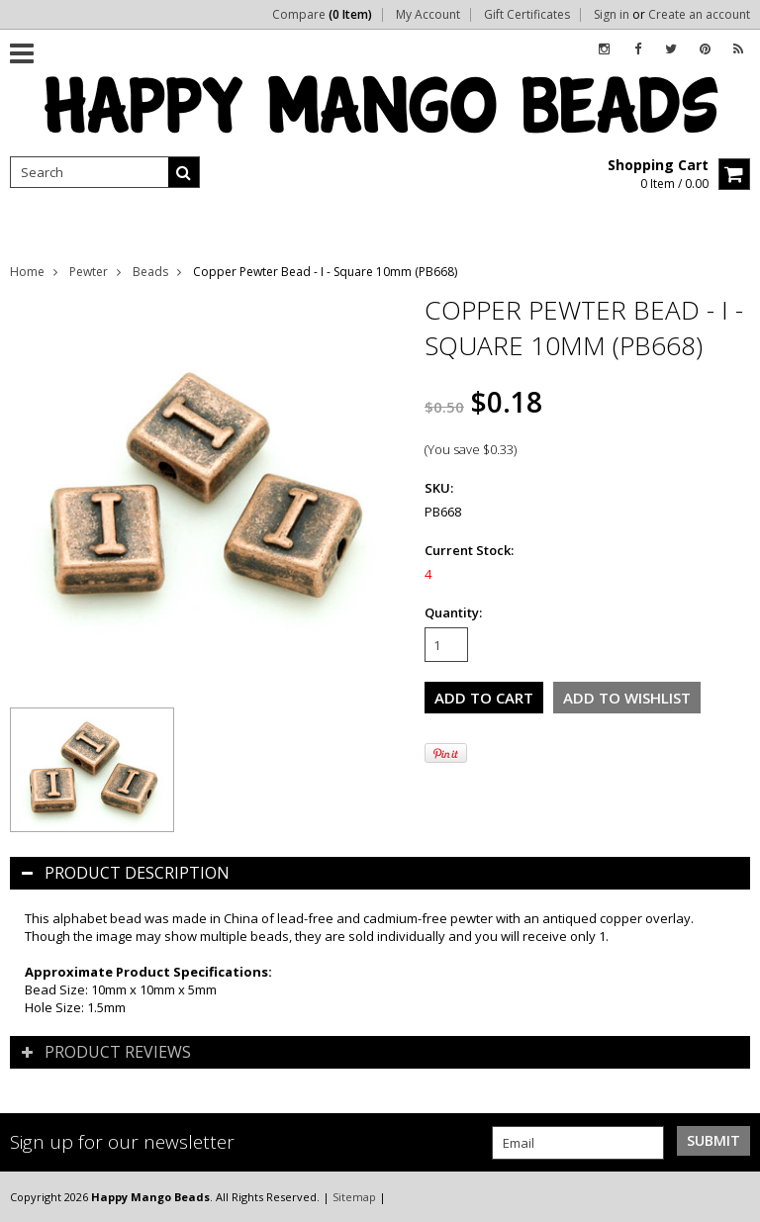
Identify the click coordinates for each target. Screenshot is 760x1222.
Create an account (699, 15)
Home (27, 271)
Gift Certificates (527, 15)
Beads (150, 271)
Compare (322, 15)
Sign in (611, 15)
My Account (428, 15)
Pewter (88, 271)
